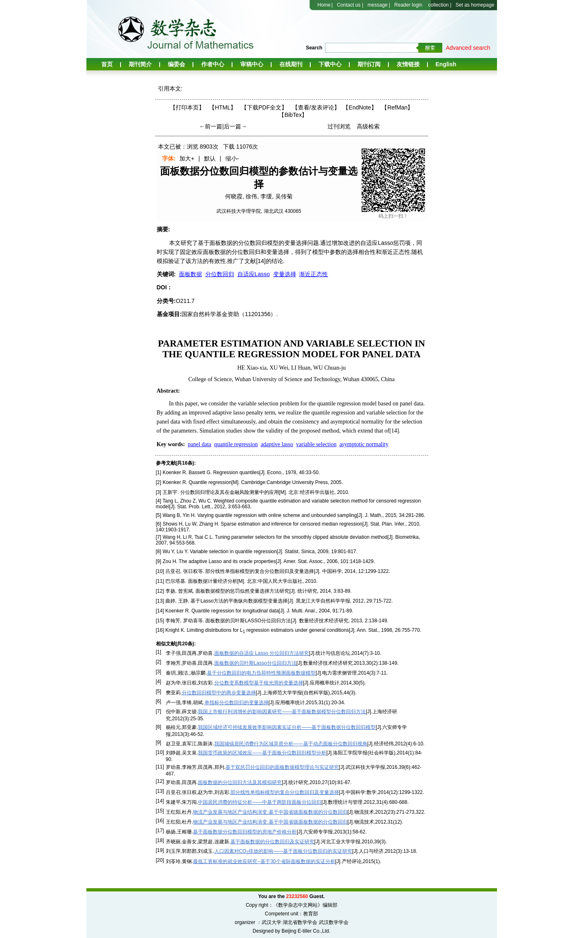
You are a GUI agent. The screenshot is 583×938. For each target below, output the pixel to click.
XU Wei (278, 368)
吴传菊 (284, 196)
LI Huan (301, 368)
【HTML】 (222, 107)
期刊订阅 (369, 64)
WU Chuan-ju (329, 368)
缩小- (232, 158)
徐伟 (251, 196)
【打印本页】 (187, 107)
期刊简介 (140, 64)
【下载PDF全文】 (264, 107)
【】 (316, 107)
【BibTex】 (293, 115)
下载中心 (329, 64)
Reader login (408, 5)
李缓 (266, 196)
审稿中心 (251, 64)
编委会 (176, 64)
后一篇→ (235, 126)
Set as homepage (474, 5)
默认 (210, 158)
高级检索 (368, 126)
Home (324, 5)
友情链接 (408, 64)
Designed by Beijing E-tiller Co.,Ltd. (291, 931)
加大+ (186, 158)
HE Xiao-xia (252, 368)
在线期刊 (290, 64)
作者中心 (212, 64)
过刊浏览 (339, 126)
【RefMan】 (397, 107)
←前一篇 (210, 126)
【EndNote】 (359, 107)
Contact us (348, 5)
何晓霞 (233, 196)
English (446, 64)
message (377, 5)
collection (438, 5)
